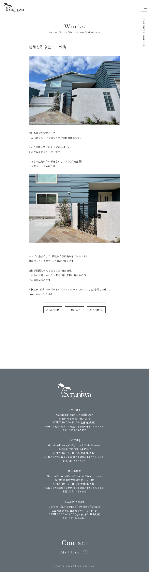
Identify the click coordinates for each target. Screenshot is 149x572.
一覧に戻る (74, 310)
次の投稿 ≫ (96, 310)
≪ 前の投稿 (53, 310)
